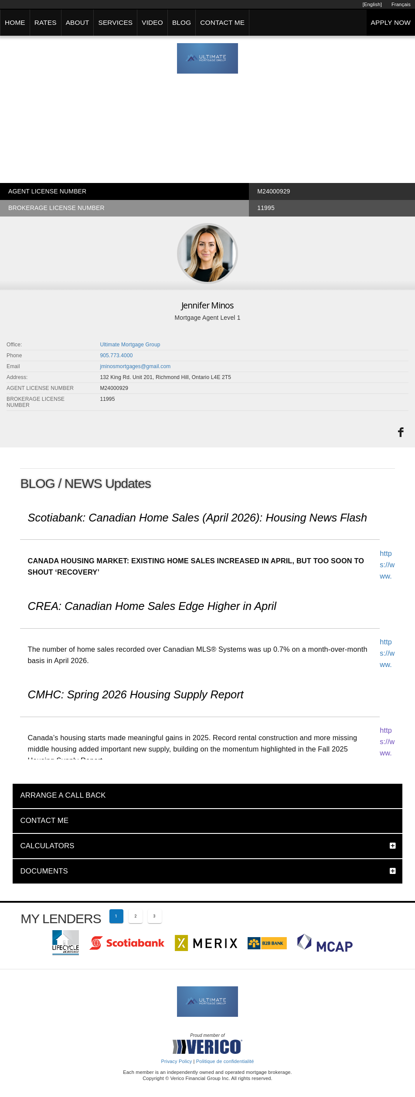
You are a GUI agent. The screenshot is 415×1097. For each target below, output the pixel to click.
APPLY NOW (391, 22)
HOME (15, 22)
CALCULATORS (47, 846)
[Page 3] (155, 916)
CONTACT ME (222, 22)
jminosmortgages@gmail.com (135, 366)
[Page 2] (136, 916)
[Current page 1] (116, 916)
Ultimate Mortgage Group (130, 345)
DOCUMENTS (44, 871)
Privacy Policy (176, 1061)
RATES (45, 22)
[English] (372, 4)
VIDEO (152, 22)
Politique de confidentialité (225, 1061)
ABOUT (77, 22)
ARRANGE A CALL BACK (62, 795)
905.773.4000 (116, 355)
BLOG (181, 22)
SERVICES (115, 22)
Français (401, 4)
